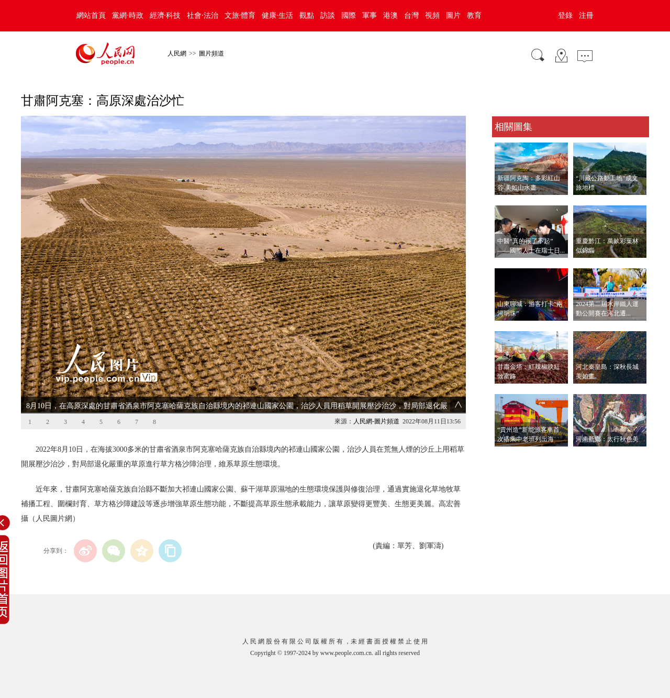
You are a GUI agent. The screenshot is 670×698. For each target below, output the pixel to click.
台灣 (411, 15)
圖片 (453, 15)
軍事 (369, 15)
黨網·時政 (127, 15)
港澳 (390, 15)
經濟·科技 (165, 15)
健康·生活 (277, 15)
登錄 (565, 15)
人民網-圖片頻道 (376, 421)
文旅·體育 (240, 15)
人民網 (177, 53)
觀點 (306, 15)
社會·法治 (202, 15)
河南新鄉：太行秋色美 (607, 439)
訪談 (327, 15)
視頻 (432, 15)
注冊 (586, 15)
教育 (474, 15)
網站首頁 (91, 15)
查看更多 (506, 457)
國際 (348, 15)
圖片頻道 (211, 53)
